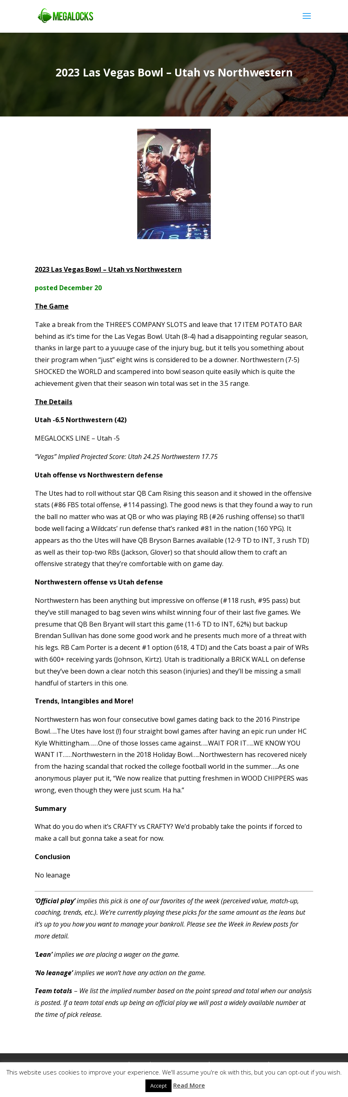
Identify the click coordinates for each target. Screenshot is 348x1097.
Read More (189, 1085)
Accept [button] (158, 1085)
